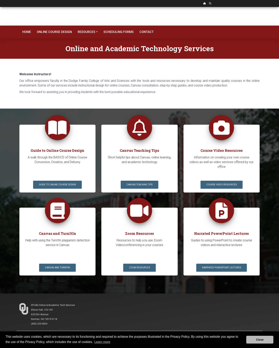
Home (26, 32)
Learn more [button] (102, 342)
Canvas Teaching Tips (139, 184)
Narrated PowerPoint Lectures (221, 267)
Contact (147, 32)
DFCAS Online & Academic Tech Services (53, 305)
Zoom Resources (139, 267)
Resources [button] (86, 32)
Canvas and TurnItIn (57, 267)
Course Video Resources (221, 184)
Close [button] (260, 339)
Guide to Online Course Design (57, 184)
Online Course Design (54, 32)
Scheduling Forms (118, 32)
